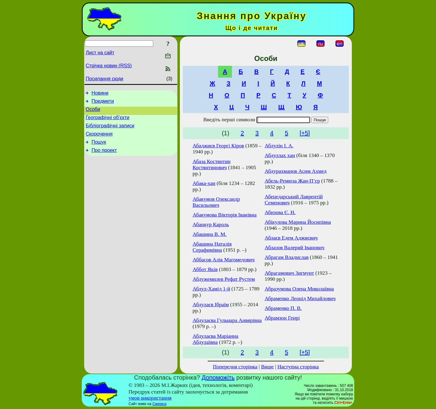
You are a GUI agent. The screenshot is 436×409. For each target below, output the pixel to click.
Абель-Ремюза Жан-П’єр (292, 181)
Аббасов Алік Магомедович (224, 260)
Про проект (104, 157)
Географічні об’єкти (107, 121)
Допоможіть (218, 377)
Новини (99, 93)
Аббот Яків (205, 269)
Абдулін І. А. (279, 146)
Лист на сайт (100, 52)
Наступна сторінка (298, 367)
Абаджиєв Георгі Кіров (218, 146)
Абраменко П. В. (283, 308)
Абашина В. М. (209, 234)
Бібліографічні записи (110, 130)
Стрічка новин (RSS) (109, 65)
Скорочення (99, 139)
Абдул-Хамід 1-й (211, 289)
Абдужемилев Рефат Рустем (224, 279)
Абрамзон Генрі (282, 318)
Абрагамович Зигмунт (289, 273)
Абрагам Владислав (287, 257)
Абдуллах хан (280, 155)
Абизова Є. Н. (280, 212)
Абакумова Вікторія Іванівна (224, 215)
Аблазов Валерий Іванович (294, 247)
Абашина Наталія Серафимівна (212, 247)
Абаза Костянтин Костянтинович (211, 164)
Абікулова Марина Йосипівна (298, 222)
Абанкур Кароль (211, 224)
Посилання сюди (104, 78)
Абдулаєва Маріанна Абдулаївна (215, 339)
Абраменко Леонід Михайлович (300, 298)
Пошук (98, 148)
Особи (93, 112)
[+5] (304, 133)
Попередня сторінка (235, 367)
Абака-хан (204, 183)
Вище (267, 367)
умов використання (150, 398)
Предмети (102, 103)
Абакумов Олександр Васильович (216, 202)
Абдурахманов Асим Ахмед (295, 171)
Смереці (159, 404)
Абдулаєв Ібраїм (211, 304)
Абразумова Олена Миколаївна (299, 289)
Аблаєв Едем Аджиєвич (291, 238)
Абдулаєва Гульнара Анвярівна (227, 320)
